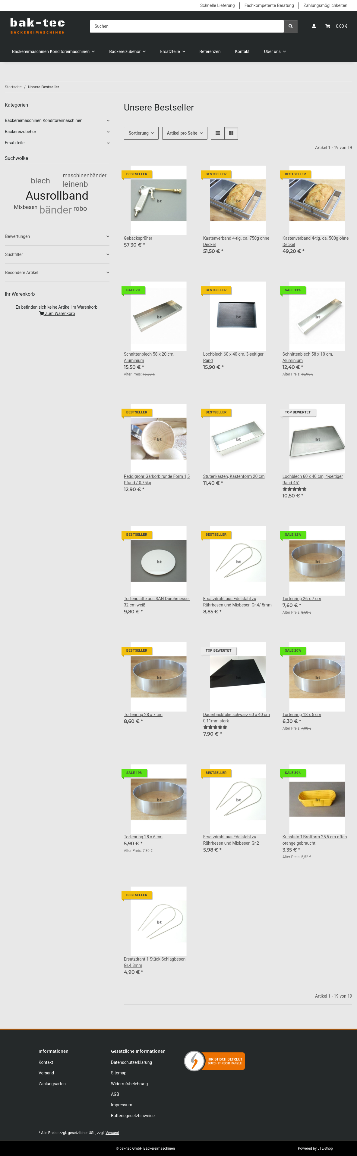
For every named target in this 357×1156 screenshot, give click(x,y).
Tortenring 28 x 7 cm (143, 714)
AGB (115, 1094)
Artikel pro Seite (182, 133)
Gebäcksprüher (138, 238)
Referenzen (210, 51)
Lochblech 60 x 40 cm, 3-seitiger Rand (233, 357)
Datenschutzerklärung (131, 1062)
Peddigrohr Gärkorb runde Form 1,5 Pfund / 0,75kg (157, 479)
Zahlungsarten (52, 1083)
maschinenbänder (84, 175)
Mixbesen (25, 207)
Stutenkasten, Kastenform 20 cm (234, 476)
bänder (55, 210)
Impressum (121, 1104)
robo (80, 208)
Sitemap (118, 1072)
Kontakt (242, 51)
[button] (314, 26)
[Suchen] (187, 26)
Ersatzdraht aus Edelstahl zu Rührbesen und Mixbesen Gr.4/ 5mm (237, 601)
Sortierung (139, 133)
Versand (46, 1072)
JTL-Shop (325, 1148)
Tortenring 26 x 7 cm (302, 598)
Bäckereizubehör (20, 131)
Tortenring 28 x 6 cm (143, 836)
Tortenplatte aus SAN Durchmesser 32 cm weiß (157, 601)
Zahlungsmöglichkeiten (325, 5)
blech (40, 180)
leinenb (75, 184)
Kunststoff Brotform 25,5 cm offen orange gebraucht (315, 840)
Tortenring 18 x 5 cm (302, 714)
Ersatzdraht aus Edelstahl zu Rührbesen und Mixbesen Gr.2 (231, 840)
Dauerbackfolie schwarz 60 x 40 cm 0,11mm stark (236, 717)
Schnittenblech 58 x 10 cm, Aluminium (308, 357)
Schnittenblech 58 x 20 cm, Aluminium (149, 357)
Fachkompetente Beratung (269, 5)
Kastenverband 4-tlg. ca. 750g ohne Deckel (236, 241)
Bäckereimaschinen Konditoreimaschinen (43, 120)
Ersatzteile (14, 142)
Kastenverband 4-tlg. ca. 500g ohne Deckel (316, 241)
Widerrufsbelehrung (129, 1083)
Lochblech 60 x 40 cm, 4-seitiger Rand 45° (313, 479)
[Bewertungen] (295, 489)
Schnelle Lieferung (217, 5)
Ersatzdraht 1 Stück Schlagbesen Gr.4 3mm (154, 962)
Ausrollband (57, 196)
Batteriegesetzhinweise (133, 1115)
